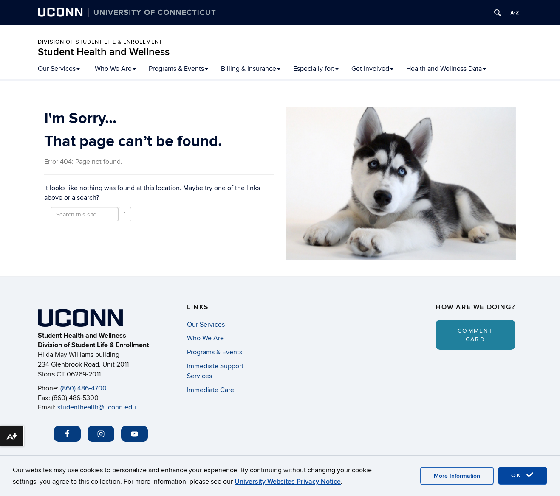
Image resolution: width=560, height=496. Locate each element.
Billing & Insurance (250, 68)
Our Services (59, 68)
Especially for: (316, 68)
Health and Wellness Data (446, 68)
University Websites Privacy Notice (288, 481)
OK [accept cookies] (522, 475)
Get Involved (372, 68)
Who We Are (115, 68)
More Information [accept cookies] (457, 475)
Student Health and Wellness (104, 52)
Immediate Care (210, 390)
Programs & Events (178, 68)
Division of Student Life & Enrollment (100, 42)
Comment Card (475, 335)
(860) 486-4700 (83, 388)
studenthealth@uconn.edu (96, 407)
